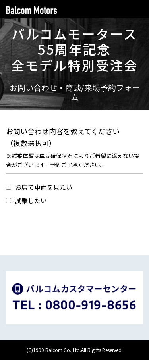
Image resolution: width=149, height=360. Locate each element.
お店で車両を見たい (39, 187)
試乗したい (26, 200)
